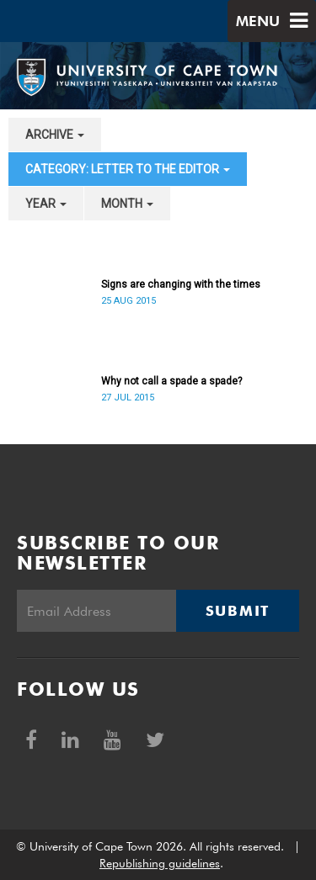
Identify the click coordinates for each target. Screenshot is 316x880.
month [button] (127, 203)
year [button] (46, 203)
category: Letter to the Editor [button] (127, 169)
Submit (238, 610)
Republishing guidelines (159, 863)
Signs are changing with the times (180, 284)
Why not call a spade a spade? (171, 381)
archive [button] (54, 134)
